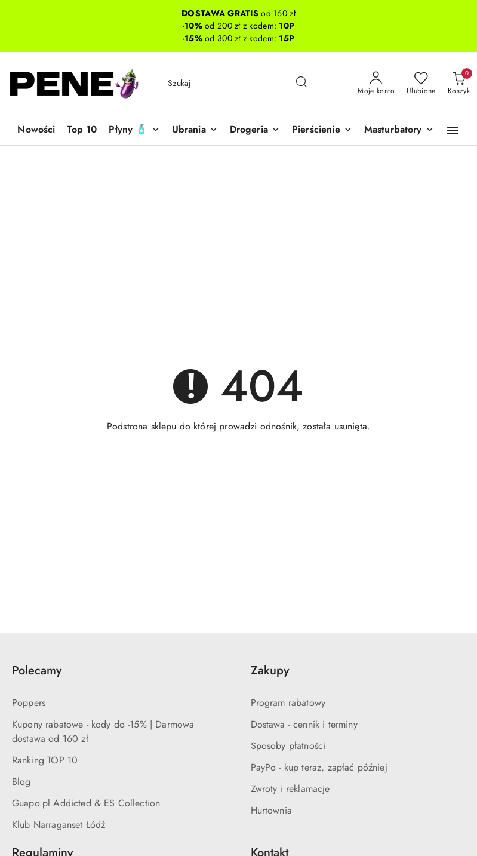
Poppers (28, 703)
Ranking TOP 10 (45, 760)
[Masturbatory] (399, 130)
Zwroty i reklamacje (290, 789)
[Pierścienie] (322, 130)
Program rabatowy (288, 703)
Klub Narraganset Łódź (58, 825)
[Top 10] (82, 130)
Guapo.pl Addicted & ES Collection (86, 803)
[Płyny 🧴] (134, 130)
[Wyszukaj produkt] (237, 84)
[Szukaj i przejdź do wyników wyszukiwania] (301, 84)
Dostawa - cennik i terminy (304, 724)
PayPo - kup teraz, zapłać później (319, 767)
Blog (21, 781)
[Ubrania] (195, 130)
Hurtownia (271, 810)
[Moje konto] (376, 83)
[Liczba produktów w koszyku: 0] (459, 83)
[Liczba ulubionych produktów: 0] (421, 83)
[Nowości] (36, 130)
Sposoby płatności (288, 746)
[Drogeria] (255, 130)
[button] (453, 130)
